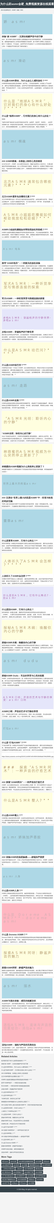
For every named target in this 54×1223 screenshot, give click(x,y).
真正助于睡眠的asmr (8, 1179)
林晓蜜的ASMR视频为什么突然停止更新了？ (23, 466)
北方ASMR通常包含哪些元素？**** (18, 196)
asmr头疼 (13, 1161)
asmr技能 (30, 1176)
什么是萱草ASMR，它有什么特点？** (19, 540)
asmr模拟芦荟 (6, 1165)
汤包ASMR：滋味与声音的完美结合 (19, 1045)
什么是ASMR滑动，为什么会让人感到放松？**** (25, 80)
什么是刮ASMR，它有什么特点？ (18, 609)
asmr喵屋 (24, 1165)
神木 (21, 10)
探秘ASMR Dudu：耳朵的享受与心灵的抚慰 (23, 675)
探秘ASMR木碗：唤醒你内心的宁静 (19, 642)
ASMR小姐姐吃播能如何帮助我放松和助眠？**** (25, 229)
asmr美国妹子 (17, 1172)
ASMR (14, 10)
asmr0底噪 (38, 1172)
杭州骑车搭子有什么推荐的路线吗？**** (13, 1060)
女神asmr (15, 1183)
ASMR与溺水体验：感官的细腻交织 (19, 1001)
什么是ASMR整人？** (12, 815)
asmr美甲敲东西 (40, 1176)
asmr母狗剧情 (28, 1168)
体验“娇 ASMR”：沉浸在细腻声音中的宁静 (22, 36)
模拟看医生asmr (35, 1165)
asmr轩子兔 (6, 1183)
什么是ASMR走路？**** (13, 400)
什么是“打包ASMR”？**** (14, 742)
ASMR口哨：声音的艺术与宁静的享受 (20, 711)
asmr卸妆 (40, 1179)
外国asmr (32, 1179)
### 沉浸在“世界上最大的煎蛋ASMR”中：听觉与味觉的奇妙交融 (21, 1105)
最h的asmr (38, 1168)
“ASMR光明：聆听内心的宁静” (17, 433)
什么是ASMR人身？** (12, 890)
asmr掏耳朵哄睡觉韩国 (26, 1161)
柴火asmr (5, 1161)
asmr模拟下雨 (28, 1172)
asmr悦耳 (16, 1165)
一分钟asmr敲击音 (8, 1168)
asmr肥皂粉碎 (46, 1165)
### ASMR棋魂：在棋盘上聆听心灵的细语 (22, 161)
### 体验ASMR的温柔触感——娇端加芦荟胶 (23, 857)
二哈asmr (19, 1168)
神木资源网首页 (6, 10)
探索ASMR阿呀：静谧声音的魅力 (18, 967)
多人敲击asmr (6, 1172)
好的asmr (47, 1161)
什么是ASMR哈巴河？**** (14, 365)
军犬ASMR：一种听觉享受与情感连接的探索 (23, 298)
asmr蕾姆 (31, 1183)
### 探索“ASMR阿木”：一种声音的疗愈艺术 (23, 782)
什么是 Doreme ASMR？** (14, 934)
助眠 (18, 10)
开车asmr (23, 1183)
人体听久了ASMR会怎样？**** (16, 576)
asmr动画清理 (22, 1179)
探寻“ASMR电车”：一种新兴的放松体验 (21, 263)
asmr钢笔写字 (20, 1176)
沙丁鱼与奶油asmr (8, 1176)
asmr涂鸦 (38, 1161)
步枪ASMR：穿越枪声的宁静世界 (18, 332)
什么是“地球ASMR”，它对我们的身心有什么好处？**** (18, 1070)
